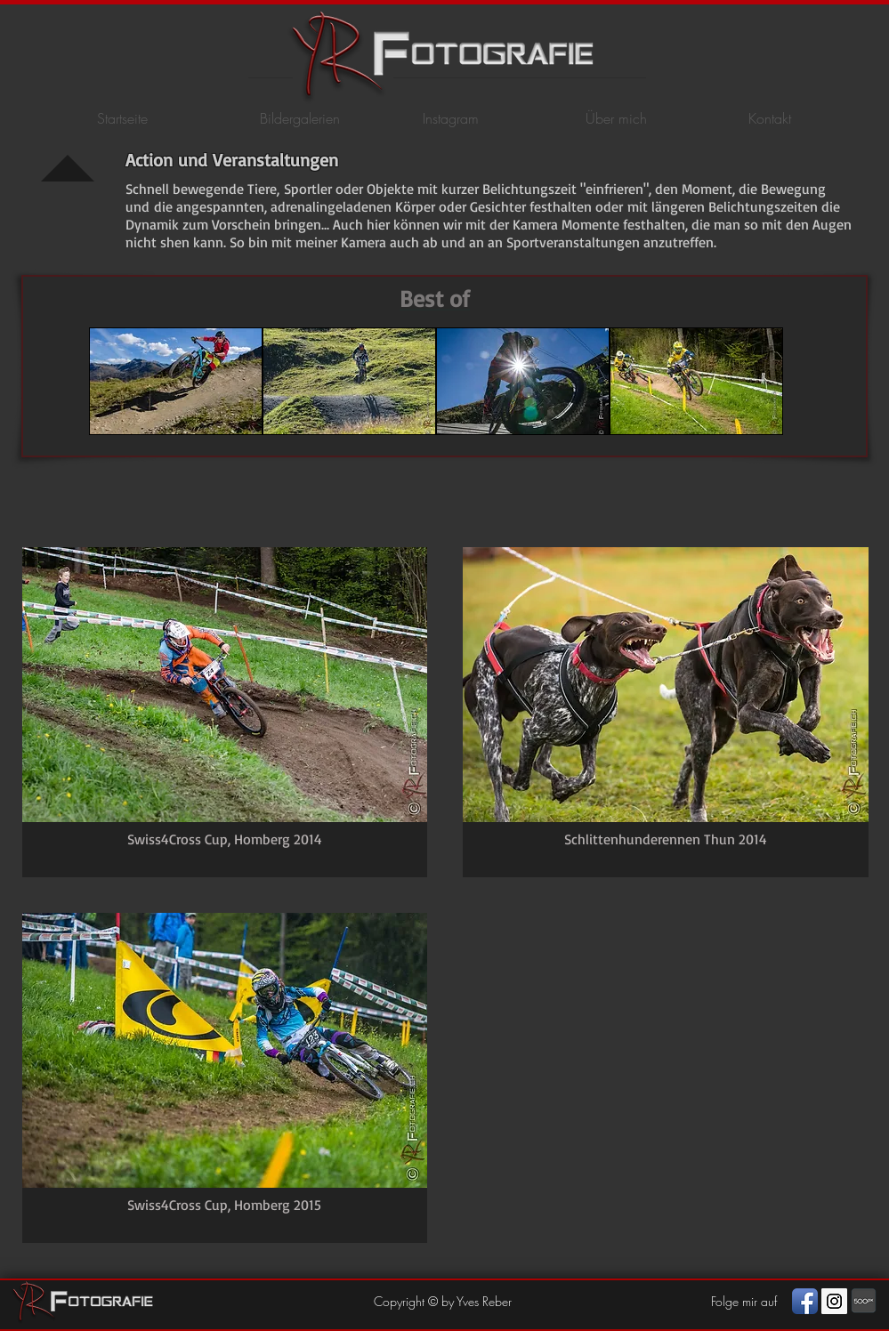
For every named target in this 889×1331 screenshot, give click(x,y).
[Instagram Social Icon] (834, 1301)
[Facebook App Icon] (805, 1301)
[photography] (864, 1301)
